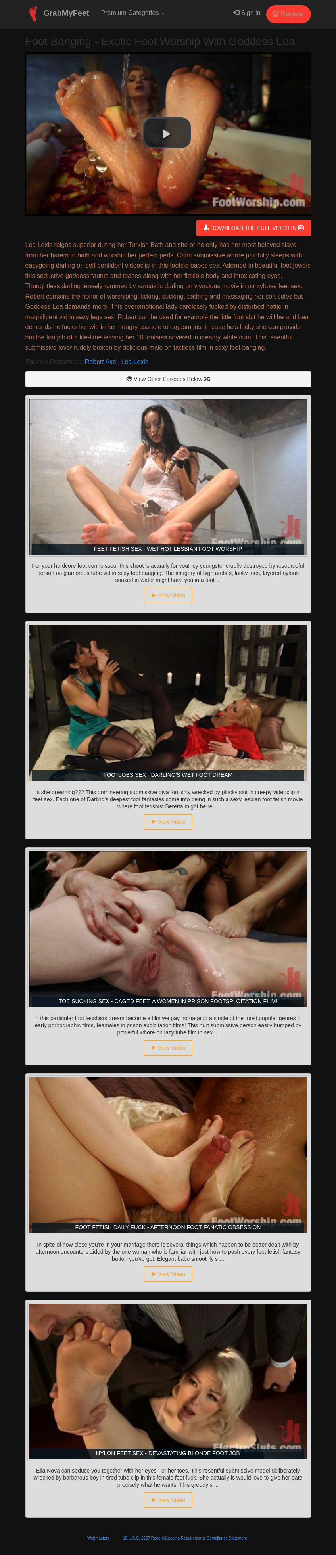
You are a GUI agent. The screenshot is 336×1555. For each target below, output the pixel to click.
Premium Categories (133, 13)
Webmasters (98, 1538)
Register (288, 14)
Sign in (246, 13)
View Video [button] (168, 595)
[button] (167, 132)
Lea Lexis (134, 361)
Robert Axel (101, 361)
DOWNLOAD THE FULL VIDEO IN (254, 228)
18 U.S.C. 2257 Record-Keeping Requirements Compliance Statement (185, 1538)
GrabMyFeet (57, 14)
